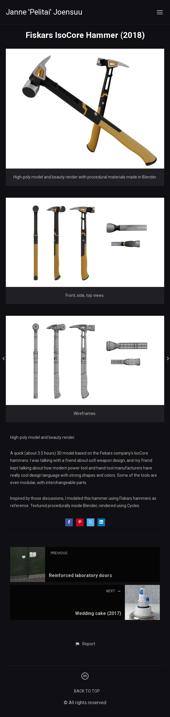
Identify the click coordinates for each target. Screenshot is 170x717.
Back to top (87, 691)
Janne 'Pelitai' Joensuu (44, 12)
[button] (84, 644)
